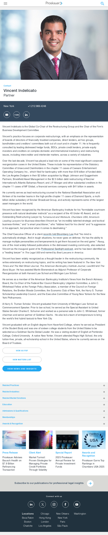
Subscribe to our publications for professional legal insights (49, 483)
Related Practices (10, 385)
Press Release (10, 453)
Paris (62, 522)
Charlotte (27, 526)
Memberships (8, 417)
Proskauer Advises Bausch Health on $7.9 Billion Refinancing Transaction (12, 464)
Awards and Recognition (88, 454)
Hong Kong (45, 518)
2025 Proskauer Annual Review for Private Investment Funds (65, 462)
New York (9, 106)
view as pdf (22, 351)
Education (7, 405)
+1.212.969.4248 (37, 106)
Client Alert (35, 453)
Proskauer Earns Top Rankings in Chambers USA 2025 (93, 464)
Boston (27, 522)
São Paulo (62, 526)
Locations (28, 514)
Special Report (64, 453)
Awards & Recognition (12, 424)
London (45, 522)
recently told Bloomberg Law (58, 234)
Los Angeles (45, 526)
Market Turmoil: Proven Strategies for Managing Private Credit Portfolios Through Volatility (40, 464)
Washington (80, 514)
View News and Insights (21, 369)
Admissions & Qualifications (15, 411)
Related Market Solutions (14, 398)
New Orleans (62, 514)
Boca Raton (28, 518)
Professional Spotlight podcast (57, 249)
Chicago (45, 514)
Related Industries (10, 392)
